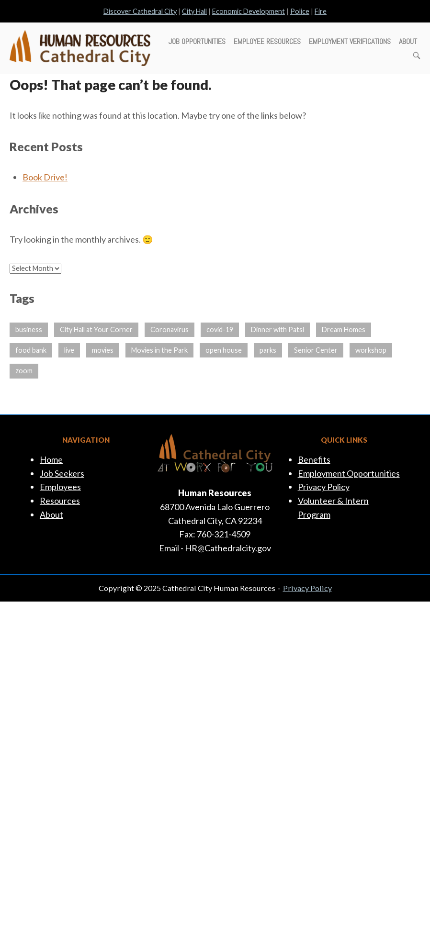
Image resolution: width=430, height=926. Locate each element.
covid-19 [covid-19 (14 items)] (219, 329)
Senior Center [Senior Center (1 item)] (316, 350)
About (408, 41)
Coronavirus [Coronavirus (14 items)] (169, 329)
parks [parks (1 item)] (268, 350)
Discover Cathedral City (140, 11)
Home (51, 459)
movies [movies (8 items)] (102, 350)
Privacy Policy (324, 486)
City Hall (194, 11)
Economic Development (248, 11)
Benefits (314, 459)
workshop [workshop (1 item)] (370, 350)
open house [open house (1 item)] (223, 350)
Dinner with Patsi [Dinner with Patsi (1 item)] (277, 329)
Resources (60, 500)
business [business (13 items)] (28, 329)
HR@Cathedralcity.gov (228, 548)
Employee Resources (267, 41)
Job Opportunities (197, 41)
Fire (321, 11)
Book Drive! (45, 177)
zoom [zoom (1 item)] (24, 371)
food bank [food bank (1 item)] (30, 350)
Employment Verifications (350, 41)
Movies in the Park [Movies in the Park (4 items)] (159, 350)
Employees (60, 486)
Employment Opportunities (349, 473)
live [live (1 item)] (69, 350)
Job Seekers (62, 473)
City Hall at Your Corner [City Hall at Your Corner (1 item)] (96, 329)
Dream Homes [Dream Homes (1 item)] (343, 329)
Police (299, 11)
